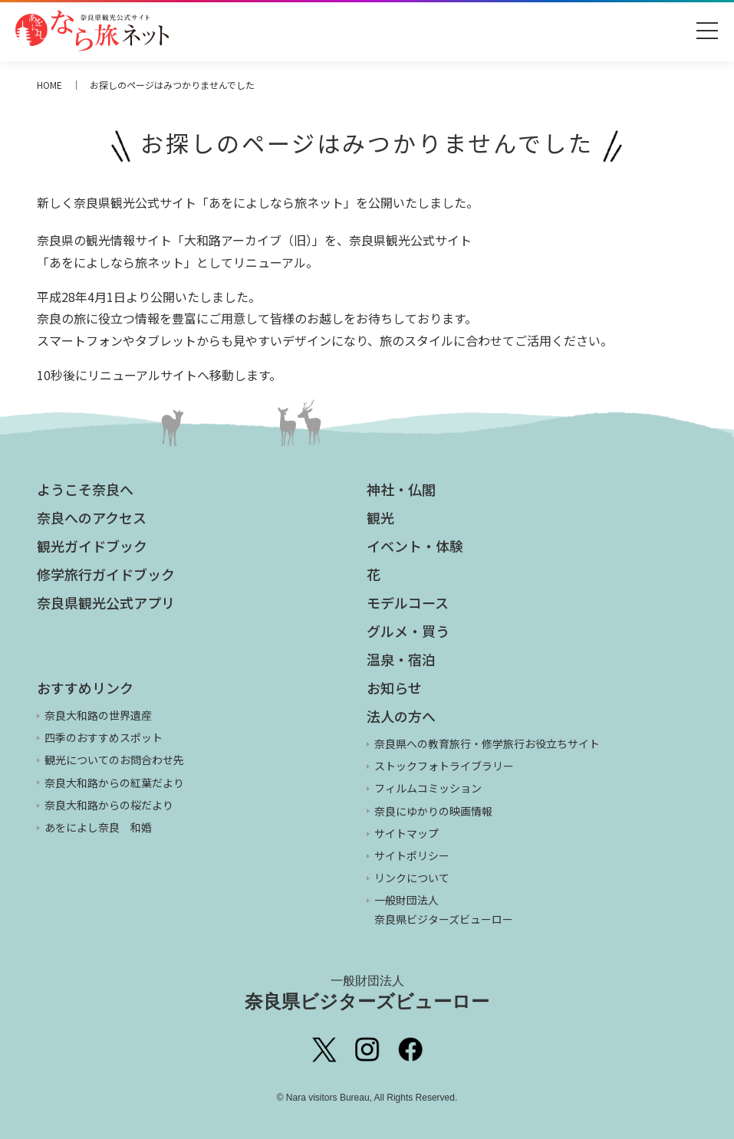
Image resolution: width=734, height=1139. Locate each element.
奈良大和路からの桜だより (108, 804)
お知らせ (394, 688)
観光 (380, 517)
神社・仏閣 (401, 489)
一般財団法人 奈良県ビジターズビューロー (443, 909)
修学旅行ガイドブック (106, 574)
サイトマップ (406, 833)
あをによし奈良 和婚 (98, 827)
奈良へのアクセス (91, 517)
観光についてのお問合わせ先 (114, 759)
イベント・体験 (415, 546)
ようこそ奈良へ (85, 489)
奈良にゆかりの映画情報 (433, 811)
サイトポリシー (411, 855)
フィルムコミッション (428, 788)
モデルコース (408, 602)
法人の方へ (401, 716)
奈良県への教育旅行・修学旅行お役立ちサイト (487, 743)
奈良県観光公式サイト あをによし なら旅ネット (92, 30)
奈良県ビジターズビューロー (367, 992)
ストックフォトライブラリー (444, 765)
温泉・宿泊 (401, 659)
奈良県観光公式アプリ (106, 602)
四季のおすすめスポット (103, 737)
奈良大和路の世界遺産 (98, 715)
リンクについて (411, 877)
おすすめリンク (85, 688)
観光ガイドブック (92, 546)
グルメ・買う (408, 631)
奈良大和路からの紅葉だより (114, 782)
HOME (49, 84)
